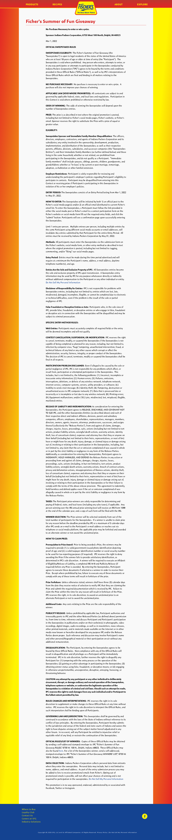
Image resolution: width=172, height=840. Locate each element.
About (119, 4)
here (61, 750)
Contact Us (27, 815)
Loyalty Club (28, 812)
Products (32, 4)
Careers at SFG (29, 819)
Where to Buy (29, 809)
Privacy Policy (102, 832)
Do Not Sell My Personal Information (63, 282)
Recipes (57, 4)
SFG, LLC (55, 832)
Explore (142, 4)
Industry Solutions (31, 822)
